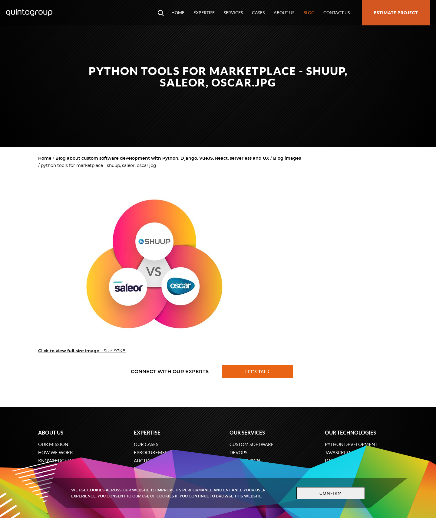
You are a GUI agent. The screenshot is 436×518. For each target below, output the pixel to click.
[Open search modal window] (161, 12)
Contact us (336, 12)
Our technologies (350, 432)
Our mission (53, 444)
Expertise (204, 12)
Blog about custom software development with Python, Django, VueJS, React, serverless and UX (162, 158)
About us (284, 12)
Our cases (146, 444)
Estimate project (396, 12)
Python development (351, 444)
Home (177, 12)
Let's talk (257, 371)
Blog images (287, 158)
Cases (258, 12)
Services (233, 12)
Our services (247, 432)
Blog (308, 12)
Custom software (252, 444)
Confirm (330, 493)
